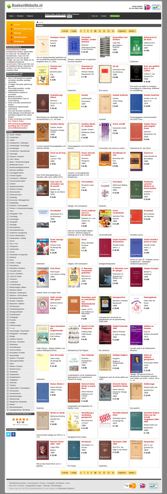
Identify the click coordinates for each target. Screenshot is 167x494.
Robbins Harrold (16, 339)
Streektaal (14, 372)
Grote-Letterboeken (17, 235)
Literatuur (13, 279)
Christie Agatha (16, 176)
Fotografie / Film (16, 214)
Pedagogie (14, 317)
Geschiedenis (15, 227)
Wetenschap (14, 399)
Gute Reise (55, 268)
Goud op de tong (58, 153)
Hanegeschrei (119, 297)
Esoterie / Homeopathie (19, 205)
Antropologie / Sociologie (19, 146)
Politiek (12, 323)
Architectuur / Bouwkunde (20, 151)
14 (113, 31)
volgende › (122, 31)
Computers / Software (18, 178)
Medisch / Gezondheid (18, 295)
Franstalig (13, 216)
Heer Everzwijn (57, 355)
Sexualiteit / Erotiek (17, 353)
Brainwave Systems (66, 488)
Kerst (12, 260)
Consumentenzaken (17, 181)
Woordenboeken (16, 407)
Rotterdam (14, 344)
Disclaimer (60, 483)
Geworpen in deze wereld (87, 67)
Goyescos (148, 153)
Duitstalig (13, 197)
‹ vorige (73, 31)
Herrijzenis (86, 442)
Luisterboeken (15, 285)
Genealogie (14, 219)
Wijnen (12, 404)
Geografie (13, 222)
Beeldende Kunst (16, 165)
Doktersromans (16, 195)
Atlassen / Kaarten (17, 156)
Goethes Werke (57, 124)
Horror (12, 241)
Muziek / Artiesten (17, 301)
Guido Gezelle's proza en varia (151, 240)
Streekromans (15, 369)
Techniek (13, 383)
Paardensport (15, 314)
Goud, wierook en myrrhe (88, 154)
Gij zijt (115, 66)
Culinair (13, 184)
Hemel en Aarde (57, 413)
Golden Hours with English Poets (150, 126)
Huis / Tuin (14, 244)
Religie (12, 336)
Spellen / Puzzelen (17, 358)
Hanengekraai (150, 297)
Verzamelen (14, 391)
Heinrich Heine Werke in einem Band (88, 386)
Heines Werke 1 (57, 384)
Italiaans (13, 257)
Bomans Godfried (16, 170)
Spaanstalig (14, 355)
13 (108, 31)
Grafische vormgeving (18, 233)
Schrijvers (20, 16)
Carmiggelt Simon (17, 173)
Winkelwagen (115, 16)
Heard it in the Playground (87, 327)
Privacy (42, 483)
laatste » (132, 31)
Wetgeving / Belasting (18, 402)
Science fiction (15, 350)
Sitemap (46, 486)
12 (104, 31)
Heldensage (149, 384)
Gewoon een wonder (56, 67)
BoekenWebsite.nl (14, 50)
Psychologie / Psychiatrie (19, 331)
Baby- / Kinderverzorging (19, 162)
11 (100, 31)
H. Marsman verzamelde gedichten (86, 270)
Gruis (83, 239)
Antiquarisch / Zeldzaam (19, 143)
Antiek (12, 140)
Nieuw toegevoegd (23, 29)
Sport (12, 364)
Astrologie (13, 154)
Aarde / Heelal (15, 135)
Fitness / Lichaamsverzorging (21, 208)
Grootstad (148, 211)
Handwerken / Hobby (18, 238)
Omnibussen (14, 306)
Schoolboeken (15, 347)
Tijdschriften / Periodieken (20, 388)
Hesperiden (149, 442)
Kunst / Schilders (16, 274)
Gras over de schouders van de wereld (57, 184)
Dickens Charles (16, 189)
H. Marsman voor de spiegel (120, 269)
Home (17, 24)
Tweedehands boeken (17, 483)
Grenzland (117, 182)
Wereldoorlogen (16, 396)
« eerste (65, 31)
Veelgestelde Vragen (34, 486)
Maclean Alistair (16, 290)
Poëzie (12, 328)
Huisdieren (14, 246)
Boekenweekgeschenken (19, 167)
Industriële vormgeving (18, 255)
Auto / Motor (14, 159)
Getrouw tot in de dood (150, 38)
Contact (103, 16)
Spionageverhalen (17, 361)
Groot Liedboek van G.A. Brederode (88, 213)
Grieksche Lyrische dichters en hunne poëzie (150, 185)
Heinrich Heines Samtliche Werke (120, 385)
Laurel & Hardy (15, 276)
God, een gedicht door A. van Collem (151, 68)
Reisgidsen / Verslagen (19, 334)
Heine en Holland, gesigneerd (149, 357)
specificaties (11, 64)
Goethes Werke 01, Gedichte (88, 125)
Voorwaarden (33, 483)
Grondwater (55, 211)
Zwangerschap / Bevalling (20, 410)
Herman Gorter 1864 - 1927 (57, 443)
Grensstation (87, 182)
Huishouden (14, 249)
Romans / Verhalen (17, 342)
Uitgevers (30, 16)
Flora (12, 211)
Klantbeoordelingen (22, 424)
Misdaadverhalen (16, 298)
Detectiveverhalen (17, 186)
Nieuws (17, 33)
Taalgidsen (14, 380)
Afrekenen (19, 41)
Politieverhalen (15, 325)
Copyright (50, 483)
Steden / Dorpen (16, 366)
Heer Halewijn (87, 355)
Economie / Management (19, 200)
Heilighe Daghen (120, 355)
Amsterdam (14, 137)
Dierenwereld (15, 192)
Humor (12, 252)
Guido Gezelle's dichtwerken (120, 240)
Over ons (95, 16)
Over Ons (13, 486)
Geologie (13, 225)
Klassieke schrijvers (17, 268)
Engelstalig (14, 203)
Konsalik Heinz (15, 271)
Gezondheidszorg (16, 230)
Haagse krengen (151, 268)
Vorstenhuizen (15, 394)
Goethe (84, 95)
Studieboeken (15, 377)
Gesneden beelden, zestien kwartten (88, 39)
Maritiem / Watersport (18, 293)
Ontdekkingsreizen (17, 309)
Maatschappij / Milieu (18, 287)
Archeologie (14, 148)
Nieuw (11, 16)
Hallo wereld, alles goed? (56, 298)
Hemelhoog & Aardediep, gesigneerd (87, 415)
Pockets (13, 320)
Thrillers (13, 385)
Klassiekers (14, 265)
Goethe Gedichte (120, 95)
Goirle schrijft (119, 124)
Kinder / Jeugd (15, 263)
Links (68, 483)
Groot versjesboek (118, 212)
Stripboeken (14, 374)
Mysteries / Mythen (17, 304)
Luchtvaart (14, 282)
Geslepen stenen (58, 37)
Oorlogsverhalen (16, 312)
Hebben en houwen (149, 327)
